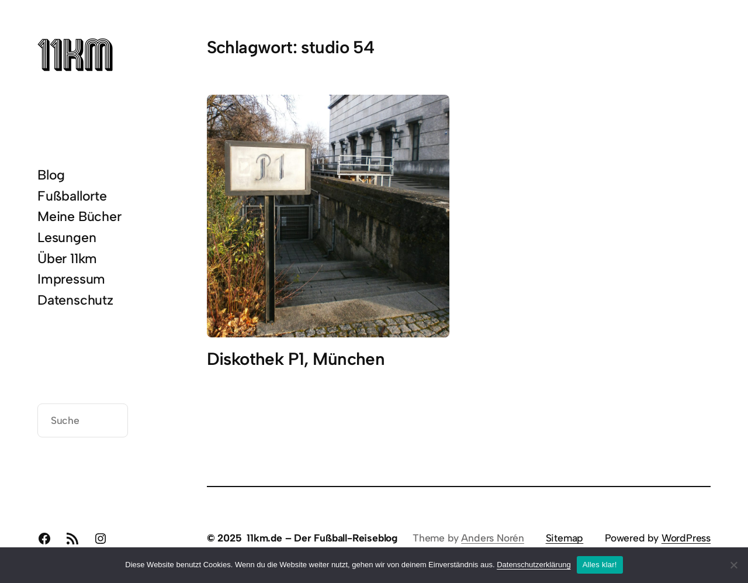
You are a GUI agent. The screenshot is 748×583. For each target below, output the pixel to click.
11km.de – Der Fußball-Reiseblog (322, 538)
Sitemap (565, 538)
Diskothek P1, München (296, 359)
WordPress (686, 538)
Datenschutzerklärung (533, 564)
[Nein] (733, 565)
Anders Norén (492, 538)
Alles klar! (600, 564)
